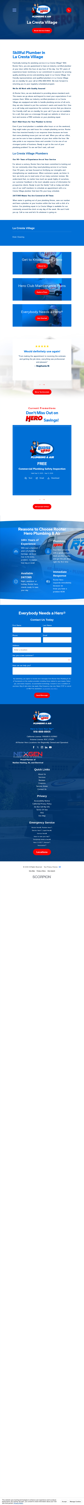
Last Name (47, 625)
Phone (15, 635)
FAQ (42, 812)
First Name (17, 625)
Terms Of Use (42, 809)
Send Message (42, 695)
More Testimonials (42, 392)
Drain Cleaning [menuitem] (18, 237)
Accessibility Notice (42, 801)
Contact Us (41, 789)
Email (42, 478)
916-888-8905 (42, 731)
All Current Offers (42, 507)
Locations (42, 852)
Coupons (42, 783)
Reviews (42, 780)
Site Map (42, 816)
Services (42, 777)
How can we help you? (22, 665)
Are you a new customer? (23, 655)
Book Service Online (42, 31)
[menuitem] (32, 871)
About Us (42, 774)
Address (16, 645)
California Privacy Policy (42, 804)
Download (55, 478)
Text (30, 478)
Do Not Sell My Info (42, 807)
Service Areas (42, 786)
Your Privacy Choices (52, 867)
